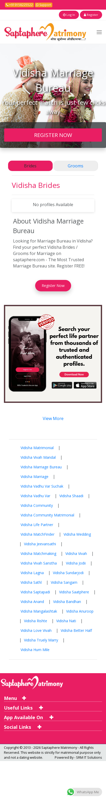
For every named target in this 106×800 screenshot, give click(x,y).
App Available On (28, 717)
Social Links (22, 727)
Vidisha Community (37, 505)
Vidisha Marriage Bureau (41, 466)
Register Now (53, 285)
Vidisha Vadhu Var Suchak (42, 485)
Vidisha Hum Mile (35, 649)
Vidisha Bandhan (67, 601)
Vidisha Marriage (34, 476)
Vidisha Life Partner (37, 524)
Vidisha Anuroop (79, 610)
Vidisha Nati (66, 620)
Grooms (75, 166)
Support (43, 5)
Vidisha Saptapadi (35, 591)
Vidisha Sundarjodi (68, 572)
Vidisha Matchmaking (38, 553)
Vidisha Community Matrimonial (47, 514)
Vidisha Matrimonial (37, 447)
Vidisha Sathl (31, 582)
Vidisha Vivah (76, 553)
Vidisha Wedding (77, 534)
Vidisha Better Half (76, 630)
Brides (30, 166)
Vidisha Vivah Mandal (38, 457)
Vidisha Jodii (76, 562)
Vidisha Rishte (35, 620)
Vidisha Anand (32, 601)
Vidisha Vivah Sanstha (39, 562)
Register (92, 15)
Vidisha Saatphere (74, 591)
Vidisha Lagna (32, 572)
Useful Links (23, 707)
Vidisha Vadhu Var (35, 495)
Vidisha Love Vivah (36, 630)
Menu (15, 698)
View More (53, 418)
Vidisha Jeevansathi (40, 543)
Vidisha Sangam (64, 582)
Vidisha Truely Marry (41, 639)
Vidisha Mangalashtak (39, 610)
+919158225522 (19, 5)
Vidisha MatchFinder (37, 534)
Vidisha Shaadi (71, 495)
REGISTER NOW (53, 134)
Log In (71, 15)
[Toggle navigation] (99, 32)
